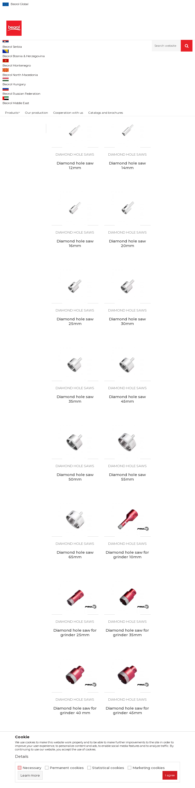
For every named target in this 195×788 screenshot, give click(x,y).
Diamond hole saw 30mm (122, 291)
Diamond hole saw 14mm (73, 217)
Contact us (93, 690)
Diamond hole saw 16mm (122, 217)
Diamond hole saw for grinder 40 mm (122, 513)
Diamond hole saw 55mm (170, 365)
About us (92, 655)
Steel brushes (15, 94)
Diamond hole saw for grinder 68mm (73, 588)
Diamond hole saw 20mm (170, 217)
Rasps (10, 107)
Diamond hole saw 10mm (122, 143)
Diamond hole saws (21, 113)
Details (21, 756)
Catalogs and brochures (105, 683)
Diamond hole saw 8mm (73, 143)
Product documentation (105, 676)
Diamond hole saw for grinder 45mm (170, 513)
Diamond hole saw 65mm (73, 439)
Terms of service (155, 655)
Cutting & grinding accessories (88, 62)
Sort (132, 71)
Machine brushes (19, 101)
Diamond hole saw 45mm (73, 365)
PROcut (13, 138)
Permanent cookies (67, 768)
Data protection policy (160, 669)
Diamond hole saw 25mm (73, 291)
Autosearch (112, 71)
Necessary (32, 768)
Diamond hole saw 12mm (170, 143)
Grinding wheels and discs (23, 85)
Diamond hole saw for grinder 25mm (170, 439)
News (89, 662)
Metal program (51, 62)
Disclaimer (150, 662)
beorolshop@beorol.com (42, 678)
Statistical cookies (108, 768)
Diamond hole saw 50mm (122, 365)
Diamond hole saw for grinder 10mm (122, 439)
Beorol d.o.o (11, 62)
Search (23, 176)
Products (29, 62)
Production (94, 669)
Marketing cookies (149, 768)
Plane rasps (14, 119)
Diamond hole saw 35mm (170, 291)
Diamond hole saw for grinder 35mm (73, 513)
